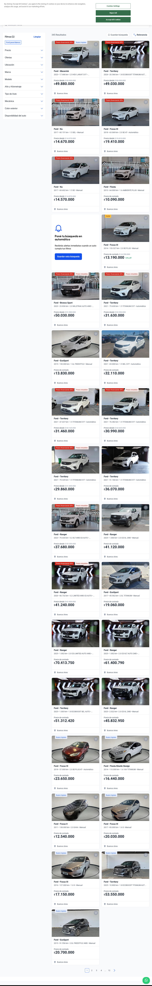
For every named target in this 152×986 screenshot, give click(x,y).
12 (109, 970)
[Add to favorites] (96, 44)
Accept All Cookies (113, 20)
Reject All (113, 13)
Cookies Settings (113, 6)
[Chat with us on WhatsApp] (146, 980)
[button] (13, 42)
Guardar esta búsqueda (68, 256)
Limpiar (37, 37)
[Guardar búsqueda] (117, 35)
